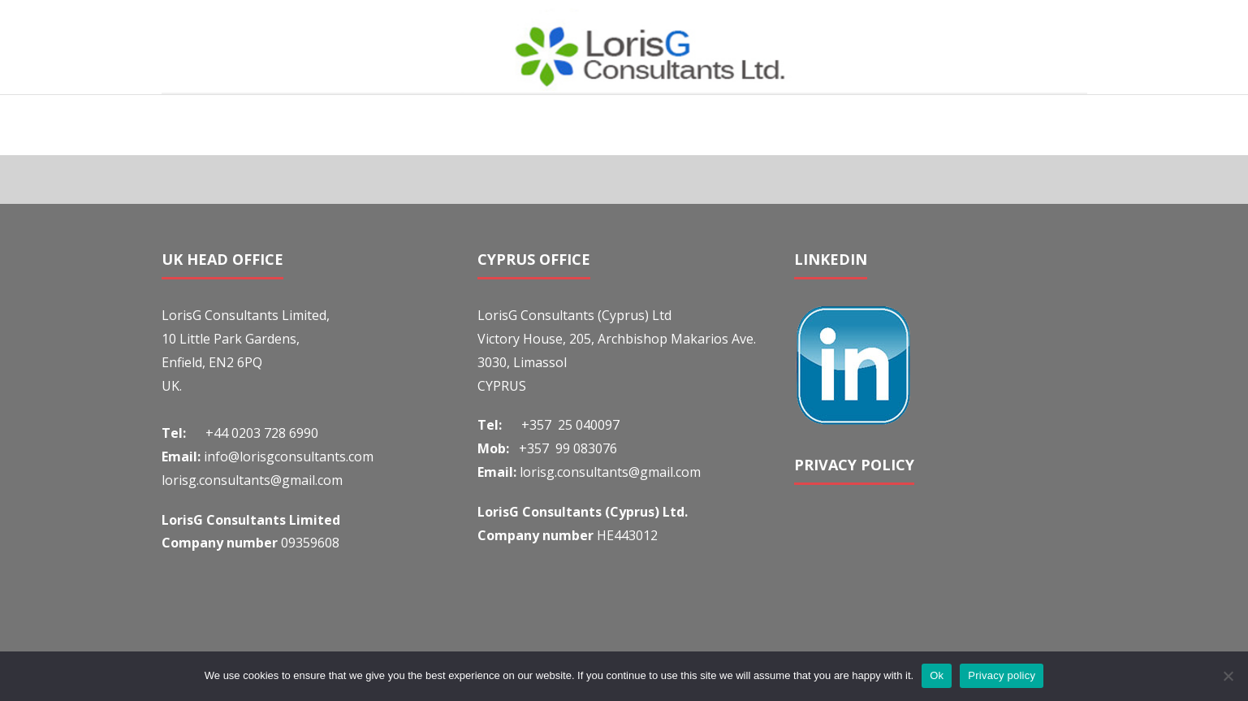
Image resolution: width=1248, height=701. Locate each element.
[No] (1228, 676)
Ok (937, 675)
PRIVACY (827, 464)
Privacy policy (1001, 675)
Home (969, 124)
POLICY (887, 464)
